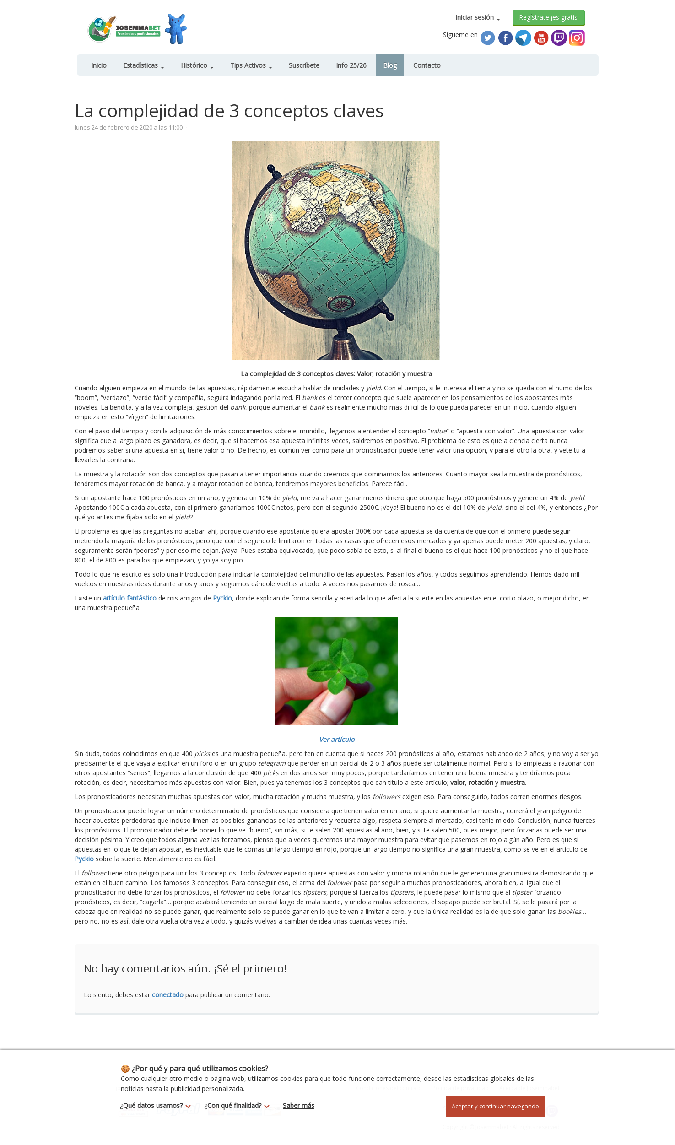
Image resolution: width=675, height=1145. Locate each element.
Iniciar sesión (477, 17)
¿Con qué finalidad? (239, 1105)
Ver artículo (336, 739)
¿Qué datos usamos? (158, 1105)
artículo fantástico (130, 598)
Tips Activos (251, 65)
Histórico (197, 65)
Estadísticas (143, 65)
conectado (168, 994)
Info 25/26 (351, 65)
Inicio (99, 65)
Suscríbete (304, 65)
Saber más (298, 1105)
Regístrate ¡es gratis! (549, 17)
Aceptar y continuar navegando (495, 1106)
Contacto (427, 65)
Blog (390, 65)
